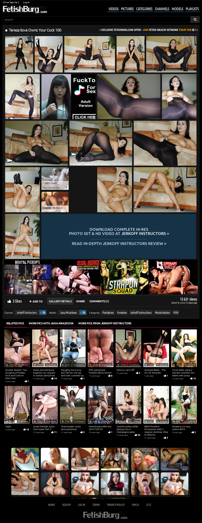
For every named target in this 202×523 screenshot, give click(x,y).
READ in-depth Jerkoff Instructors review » (119, 243)
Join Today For (148, 30)
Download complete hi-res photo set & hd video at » (119, 231)
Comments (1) (99, 301)
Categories (144, 8)
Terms (96, 504)
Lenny (183, 302)
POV (175, 312)
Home (51, 504)
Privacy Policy (116, 504)
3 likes (17, 300)
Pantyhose (108, 312)
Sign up (66, 504)
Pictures (127, 8)
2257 (148, 504)
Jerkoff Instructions (141, 312)
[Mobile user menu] (151, 9)
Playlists (192, 8)
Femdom (122, 312)
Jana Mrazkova (68, 312)
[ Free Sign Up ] (11, 2)
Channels (162, 8)
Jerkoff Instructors (26, 312)
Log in (26, 2)
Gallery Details (60, 301)
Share (80, 301)
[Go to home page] (24, 9)
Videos (113, 8)
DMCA (135, 504)
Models (177, 8)
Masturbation (162, 312)
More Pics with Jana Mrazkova (51, 323)
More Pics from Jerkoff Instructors (104, 323)
